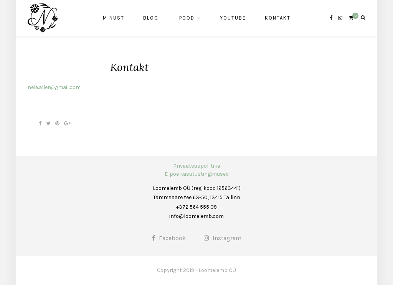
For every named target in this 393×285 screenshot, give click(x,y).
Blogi (151, 18)
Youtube (233, 18)
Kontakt (278, 18)
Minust (113, 18)
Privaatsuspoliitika (196, 166)
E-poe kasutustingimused (197, 174)
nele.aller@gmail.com (54, 87)
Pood (187, 18)
